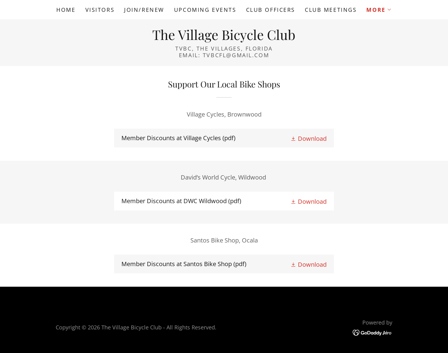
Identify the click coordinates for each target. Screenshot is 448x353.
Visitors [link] (100, 9)
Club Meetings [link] (331, 9)
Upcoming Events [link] (205, 9)
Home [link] (65, 9)
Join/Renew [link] (144, 9)
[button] (378, 9)
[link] (223, 38)
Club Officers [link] (270, 9)
